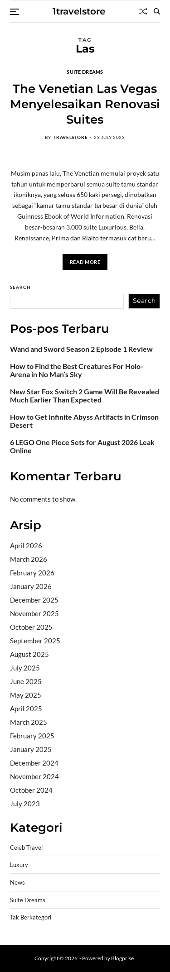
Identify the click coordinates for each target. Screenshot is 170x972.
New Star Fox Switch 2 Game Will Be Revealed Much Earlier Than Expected (84, 396)
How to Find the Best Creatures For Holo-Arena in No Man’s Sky (76, 370)
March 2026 (28, 559)
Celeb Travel (26, 847)
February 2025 (32, 736)
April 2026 (26, 545)
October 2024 (31, 790)
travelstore (70, 137)
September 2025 (35, 641)
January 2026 (31, 586)
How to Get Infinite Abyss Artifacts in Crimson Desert (84, 421)
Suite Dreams (85, 71)
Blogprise (122, 958)
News (17, 882)
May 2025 (25, 695)
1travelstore (79, 11)
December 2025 (34, 600)
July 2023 (25, 804)
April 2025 (26, 708)
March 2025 (28, 722)
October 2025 (31, 627)
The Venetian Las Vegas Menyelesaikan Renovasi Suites (85, 104)
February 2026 (32, 573)
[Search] (157, 11)
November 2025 (34, 613)
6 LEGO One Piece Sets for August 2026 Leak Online (82, 446)
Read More (85, 262)
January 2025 (31, 749)
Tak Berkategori (30, 917)
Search (20, 287)
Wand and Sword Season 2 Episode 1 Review (81, 349)
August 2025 (29, 654)
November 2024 (34, 776)
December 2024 (34, 763)
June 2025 (26, 681)
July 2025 (25, 668)
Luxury (19, 865)
